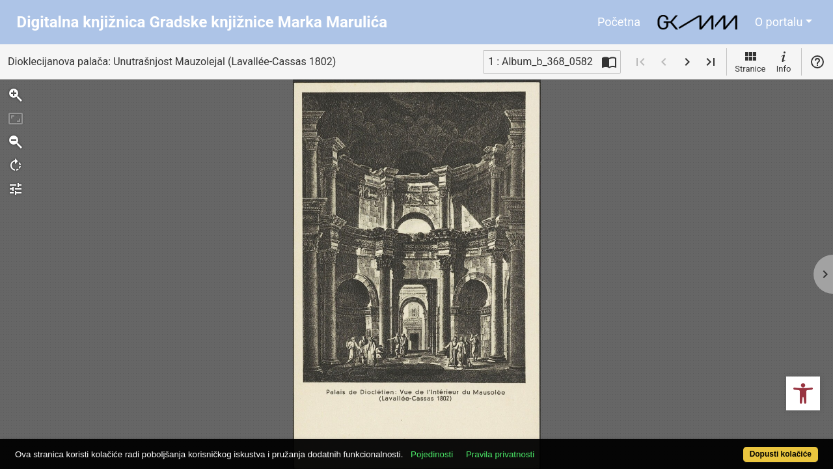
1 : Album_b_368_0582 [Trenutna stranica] (540, 61)
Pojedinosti (473, 447)
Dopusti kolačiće (735, 447)
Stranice (750, 61)
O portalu (779, 22)
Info (783, 61)
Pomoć (817, 62)
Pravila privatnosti (542, 447)
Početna (618, 22)
